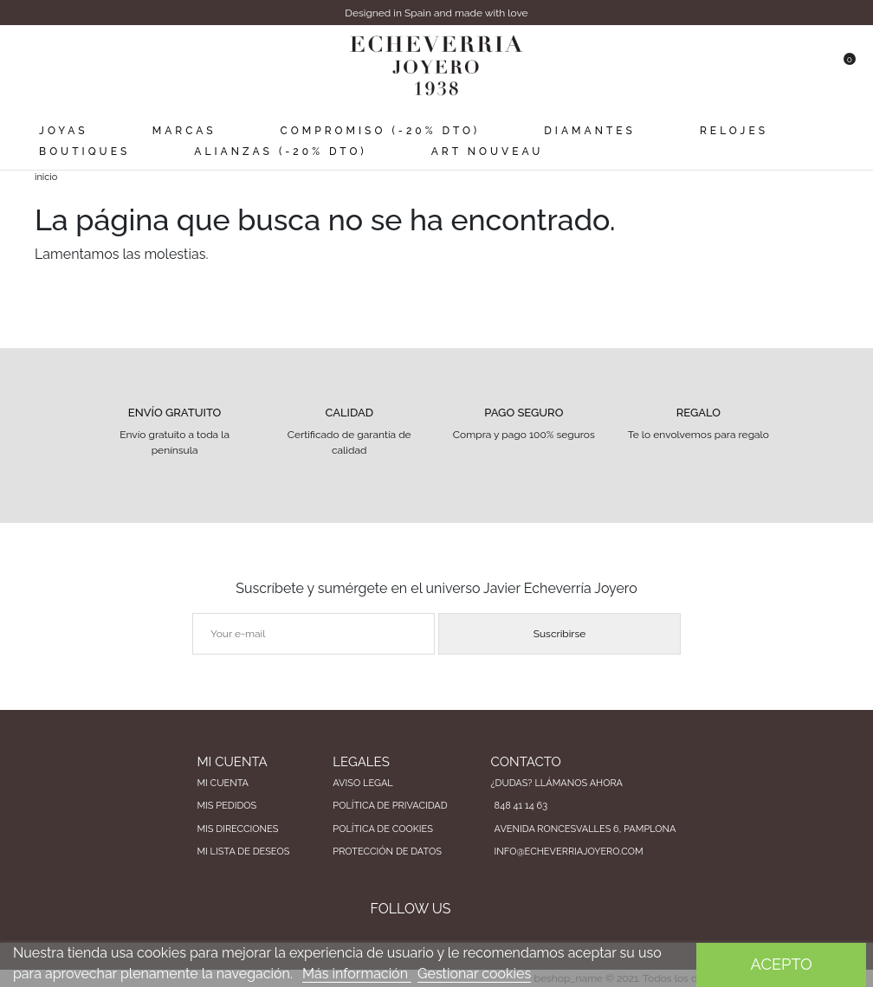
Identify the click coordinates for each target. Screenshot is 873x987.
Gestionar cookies (474, 973)
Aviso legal (362, 783)
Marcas (184, 131)
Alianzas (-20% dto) (280, 151)
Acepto (781, 964)
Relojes (734, 131)
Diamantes (590, 131)
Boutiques (84, 151)
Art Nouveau (487, 151)
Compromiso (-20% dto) (381, 131)
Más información (356, 973)
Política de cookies (383, 829)
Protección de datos (387, 851)
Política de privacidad (390, 805)
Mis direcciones (237, 829)
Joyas (63, 131)
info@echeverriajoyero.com (569, 851)
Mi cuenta (223, 783)
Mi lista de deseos (243, 851)
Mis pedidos (226, 805)
